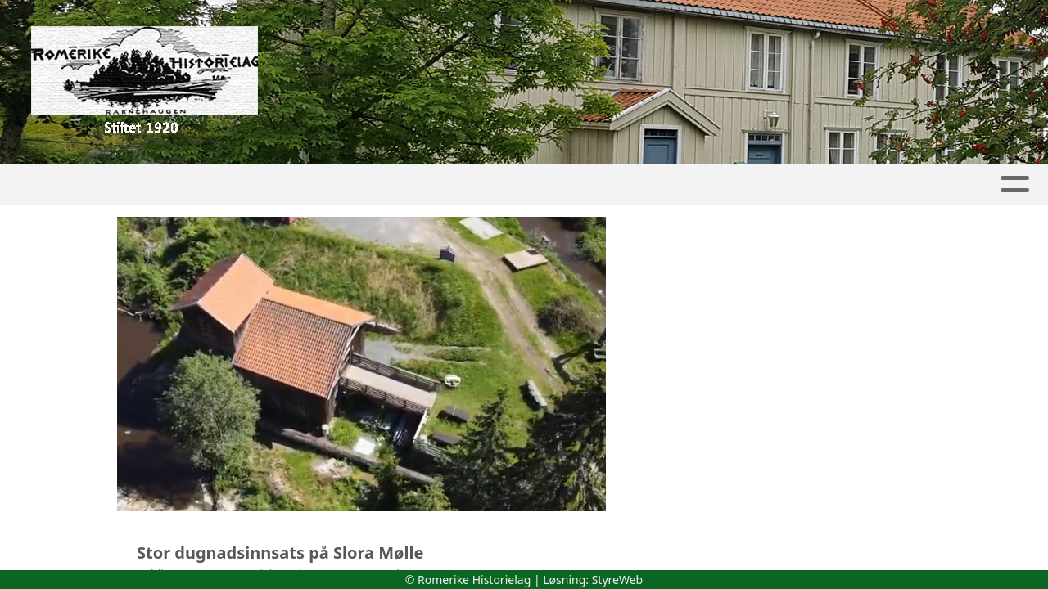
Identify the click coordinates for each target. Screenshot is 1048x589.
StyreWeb (618, 579)
